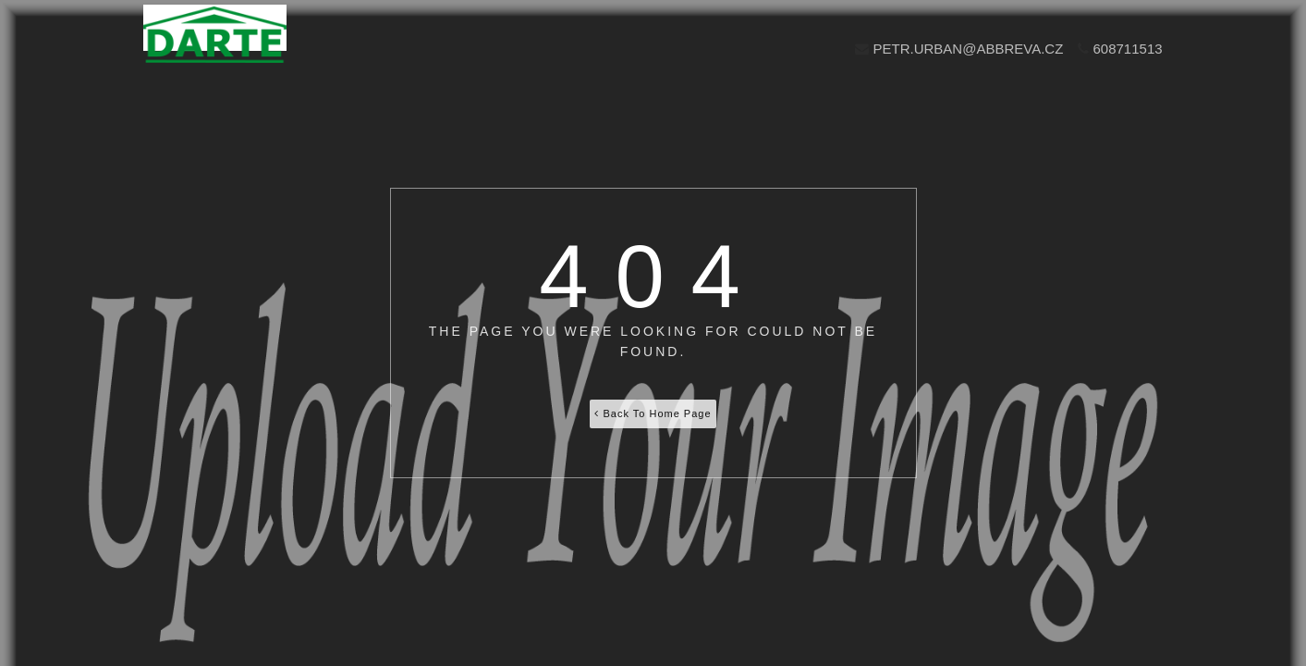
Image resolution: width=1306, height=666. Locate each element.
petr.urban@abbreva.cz (959, 48)
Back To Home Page (652, 413)
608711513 (1120, 48)
